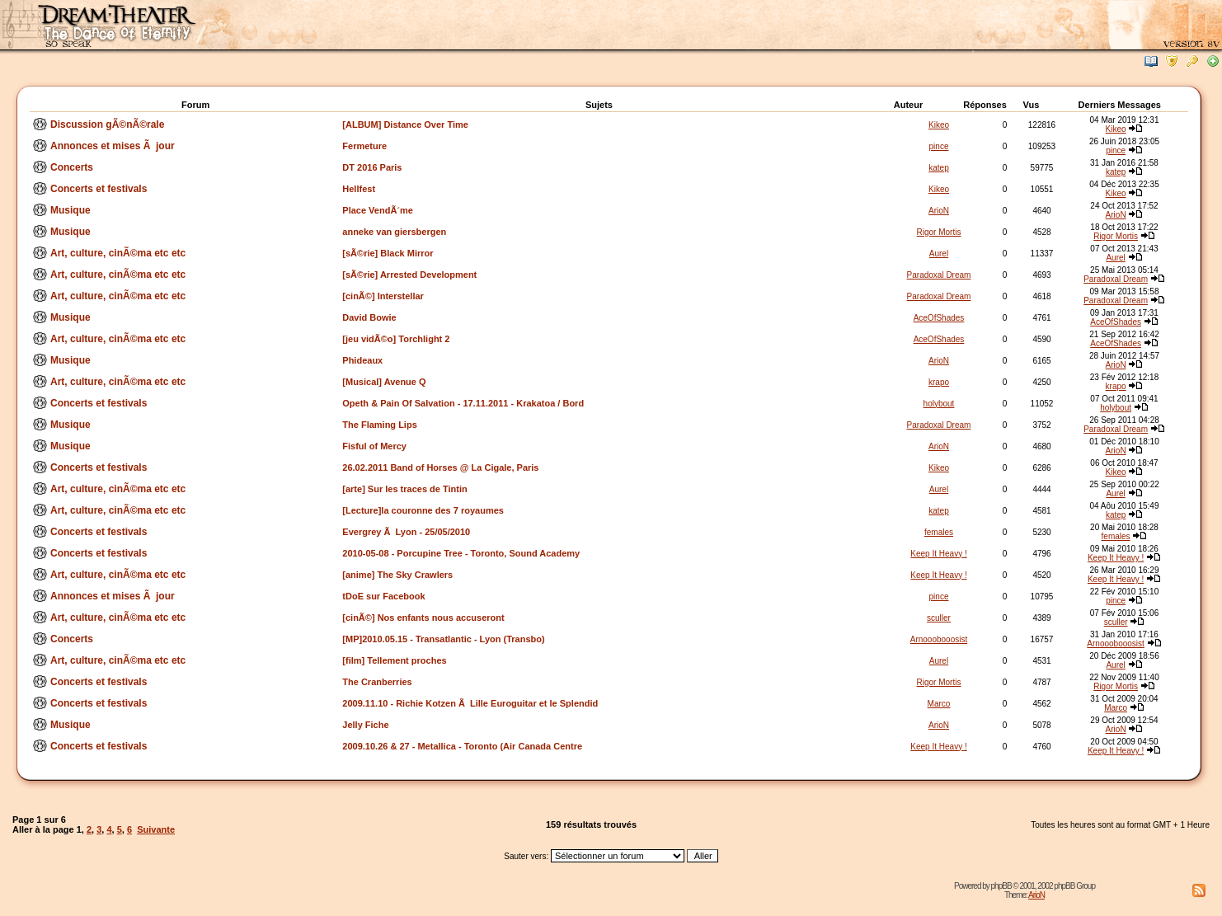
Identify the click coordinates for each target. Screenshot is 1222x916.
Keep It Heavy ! (938, 553)
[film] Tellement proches (394, 660)
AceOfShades (939, 317)
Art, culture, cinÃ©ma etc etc (118, 253)
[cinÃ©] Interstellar (383, 296)
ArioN (938, 210)
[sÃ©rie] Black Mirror (387, 253)
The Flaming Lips (379, 425)
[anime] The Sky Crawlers (397, 575)
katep (938, 167)
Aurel (938, 253)
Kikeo (938, 124)
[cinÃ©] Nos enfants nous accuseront (423, 617)
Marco (939, 703)
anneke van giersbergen (394, 232)
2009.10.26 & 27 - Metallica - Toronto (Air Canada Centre (462, 746)
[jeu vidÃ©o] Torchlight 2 (395, 339)
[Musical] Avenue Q (383, 382)
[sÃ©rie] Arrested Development (409, 274)
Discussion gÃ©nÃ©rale (107, 124)
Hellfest (358, 189)
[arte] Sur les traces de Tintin (404, 489)
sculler (939, 617)
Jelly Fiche (365, 725)
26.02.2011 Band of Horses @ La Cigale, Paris (440, 467)
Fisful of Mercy (374, 446)
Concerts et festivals (98, 189)
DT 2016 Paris (372, 167)
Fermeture (364, 146)
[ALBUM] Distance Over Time (405, 124)
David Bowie (369, 317)
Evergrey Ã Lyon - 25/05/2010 (406, 532)
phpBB (1001, 885)
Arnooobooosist (939, 639)
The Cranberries (376, 682)
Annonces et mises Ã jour (112, 146)
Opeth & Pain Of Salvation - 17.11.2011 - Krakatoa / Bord (463, 403)
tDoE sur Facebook (383, 596)
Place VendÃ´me (377, 210)
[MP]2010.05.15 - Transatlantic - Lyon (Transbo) (443, 639)
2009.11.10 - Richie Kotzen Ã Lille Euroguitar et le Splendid (470, 703)
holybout (939, 403)
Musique (70, 210)
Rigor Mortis (939, 232)
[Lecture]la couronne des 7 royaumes (423, 510)
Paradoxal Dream (939, 274)
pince (939, 146)
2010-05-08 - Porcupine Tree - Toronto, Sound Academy (461, 553)
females (938, 532)
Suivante (156, 829)
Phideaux (362, 360)
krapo (938, 382)
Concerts (71, 167)
